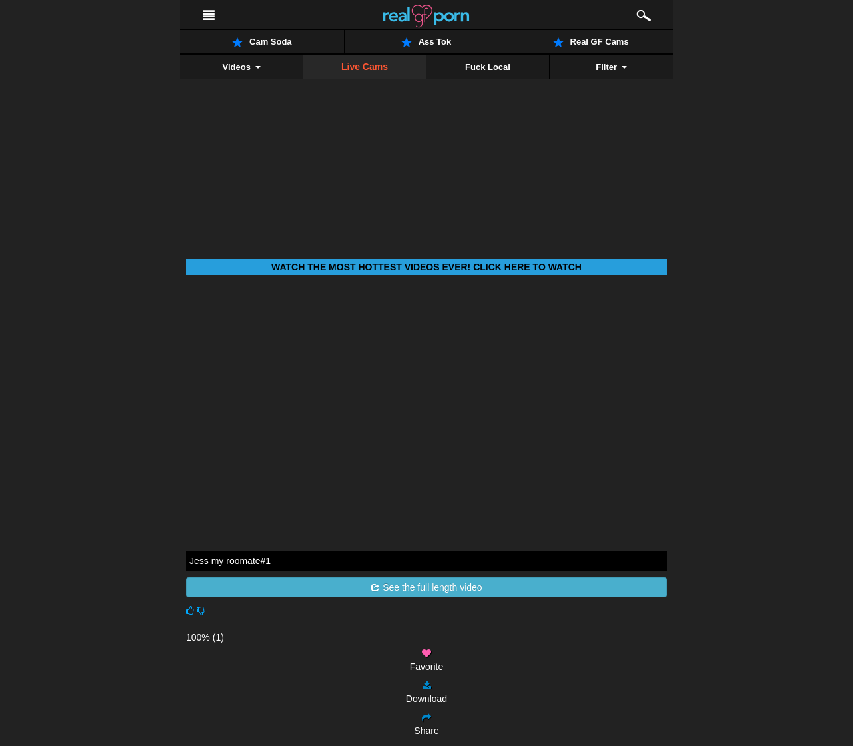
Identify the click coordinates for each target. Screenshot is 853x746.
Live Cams (364, 66)
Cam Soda (262, 42)
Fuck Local (487, 67)
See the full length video (426, 587)
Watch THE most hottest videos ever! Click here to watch (426, 267)
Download (426, 692)
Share (426, 724)
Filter (611, 67)
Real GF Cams (591, 42)
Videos (241, 67)
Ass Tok (426, 42)
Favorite (427, 660)
